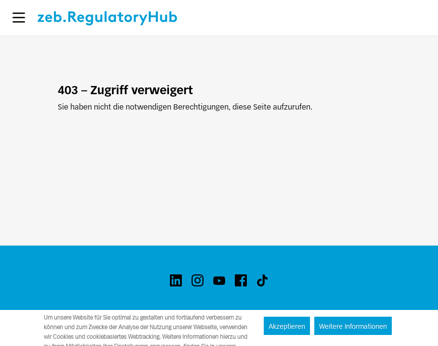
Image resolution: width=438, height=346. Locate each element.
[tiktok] (263, 280)
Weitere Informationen (353, 326)
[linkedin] (176, 280)
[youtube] (219, 280)
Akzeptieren (287, 326)
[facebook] (241, 280)
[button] (19, 17)
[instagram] (198, 280)
